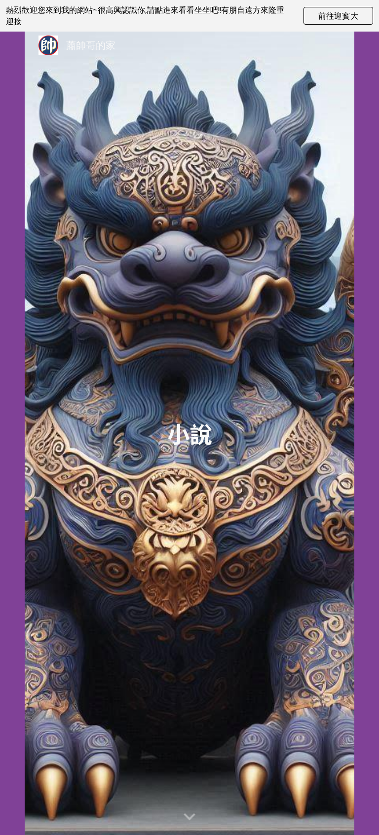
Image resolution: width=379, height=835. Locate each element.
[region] (189, 16)
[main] (189, 433)
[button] (189, 817)
